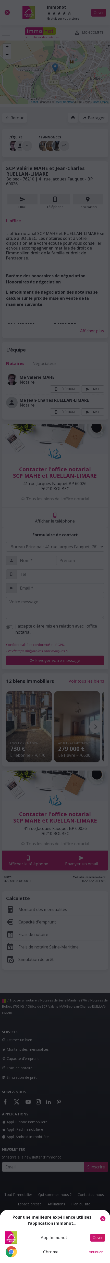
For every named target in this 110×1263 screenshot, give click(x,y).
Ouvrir (98, 1237)
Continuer (95, 1251)
